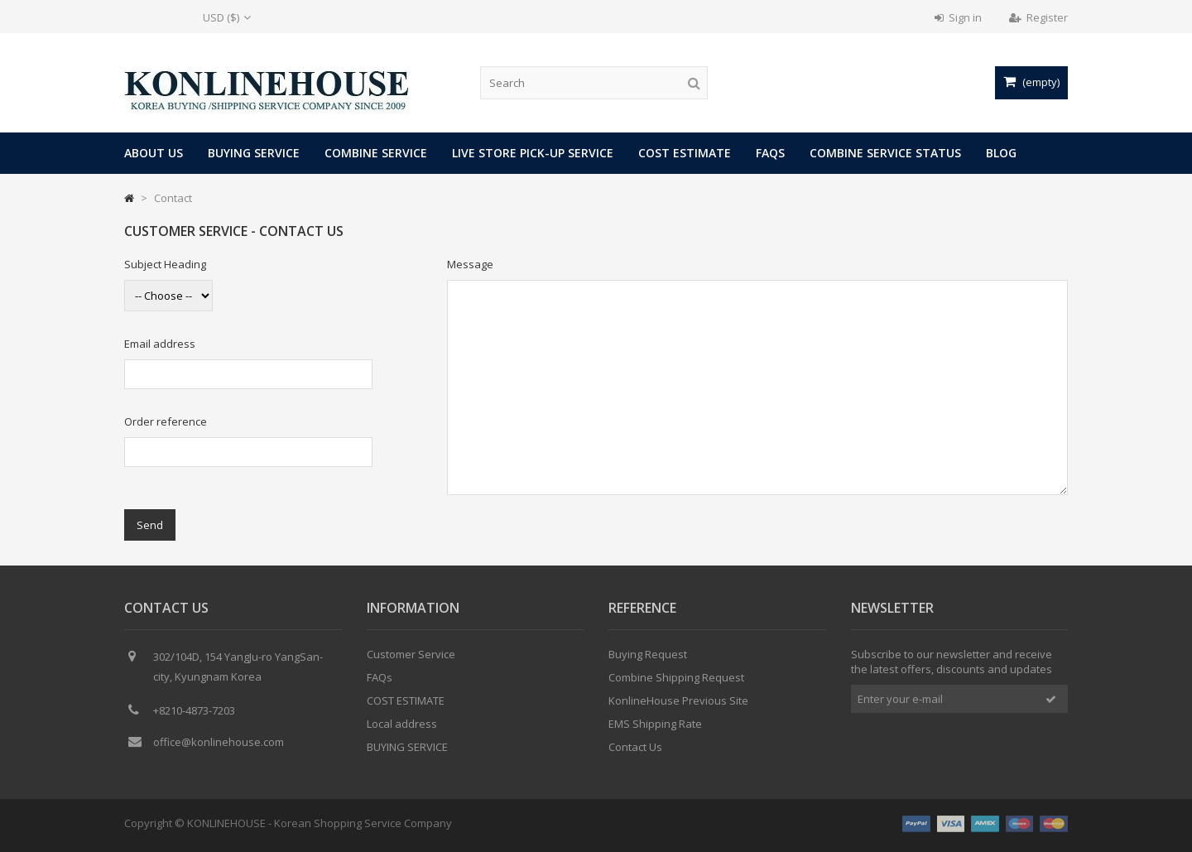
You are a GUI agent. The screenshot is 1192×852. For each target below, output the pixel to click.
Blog (1001, 153)
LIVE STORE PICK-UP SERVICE (532, 153)
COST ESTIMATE (684, 153)
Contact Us (635, 746)
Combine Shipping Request (676, 677)
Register (1038, 17)
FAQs (770, 153)
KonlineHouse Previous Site (678, 700)
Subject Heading (165, 264)
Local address (402, 723)
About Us (153, 153)
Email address (159, 343)
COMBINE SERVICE (375, 153)
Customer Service (411, 654)
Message (470, 264)
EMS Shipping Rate (655, 723)
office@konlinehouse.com (218, 741)
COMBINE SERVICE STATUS (885, 153)
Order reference (165, 421)
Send (150, 524)
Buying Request (647, 654)
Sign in (958, 17)
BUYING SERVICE (254, 153)
